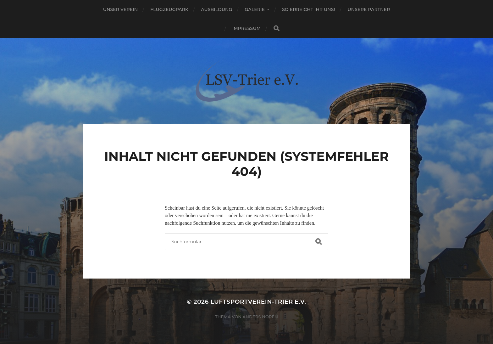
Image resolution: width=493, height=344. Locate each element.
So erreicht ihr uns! (308, 9)
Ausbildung (216, 9)
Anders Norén (260, 316)
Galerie (255, 9)
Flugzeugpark (169, 9)
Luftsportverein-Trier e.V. (258, 301)
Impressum (246, 28)
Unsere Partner (369, 9)
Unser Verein (120, 9)
